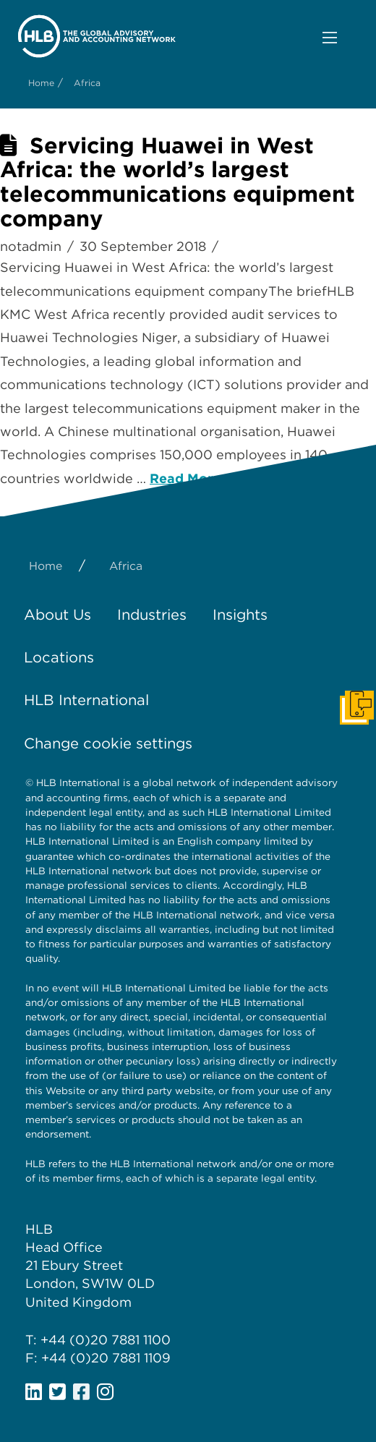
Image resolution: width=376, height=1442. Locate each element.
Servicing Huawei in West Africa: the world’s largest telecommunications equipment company (177, 181)
